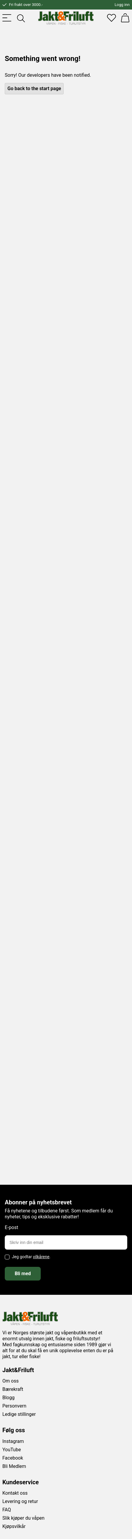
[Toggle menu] (6, 17)
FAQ (6, 1510)
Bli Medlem (14, 1466)
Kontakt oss (15, 1493)
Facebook (12, 1458)
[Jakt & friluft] (66, 18)
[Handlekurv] (125, 17)
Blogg (8, 1397)
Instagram (13, 1441)
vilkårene (41, 1256)
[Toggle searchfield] (20, 17)
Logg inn (122, 4)
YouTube (11, 1449)
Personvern (14, 1406)
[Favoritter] (111, 17)
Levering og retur (20, 1501)
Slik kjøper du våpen (23, 1518)
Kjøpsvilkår (14, 1526)
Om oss (10, 1381)
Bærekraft (12, 1389)
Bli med (23, 1273)
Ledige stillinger (19, 1414)
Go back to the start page (34, 88)
